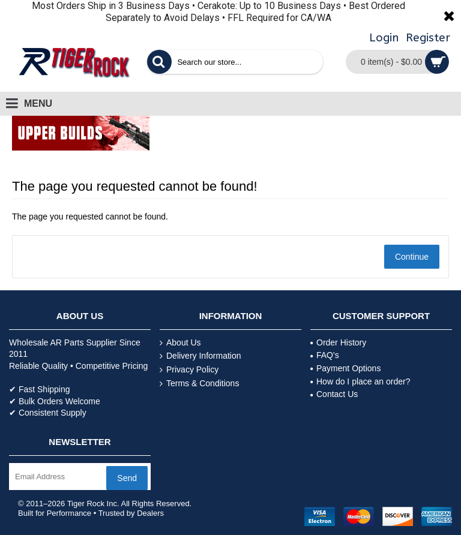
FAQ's (324, 355)
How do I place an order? (360, 381)
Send (127, 478)
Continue (412, 257)
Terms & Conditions (199, 383)
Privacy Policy (189, 370)
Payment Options (345, 368)
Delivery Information (200, 356)
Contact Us (334, 394)
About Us (180, 343)
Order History (338, 342)
